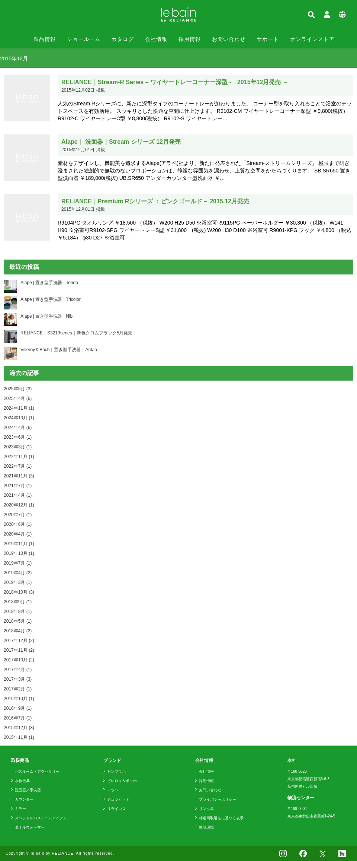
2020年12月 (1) (19, 505)
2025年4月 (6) (18, 398)
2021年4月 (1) (18, 495)
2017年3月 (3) (18, 679)
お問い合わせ (228, 39)
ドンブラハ (116, 771)
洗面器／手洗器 (28, 790)
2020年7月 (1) (18, 514)
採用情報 (189, 39)
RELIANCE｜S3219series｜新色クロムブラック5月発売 (76, 333)
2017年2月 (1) (18, 689)
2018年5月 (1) (18, 621)
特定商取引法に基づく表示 (221, 818)
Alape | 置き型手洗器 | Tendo (49, 282)
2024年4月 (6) (18, 427)
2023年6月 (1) (18, 437)
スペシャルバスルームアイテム (41, 818)
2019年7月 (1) (18, 563)
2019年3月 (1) (18, 582)
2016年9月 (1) (18, 708)
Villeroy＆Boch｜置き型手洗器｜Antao (58, 349)
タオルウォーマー (30, 827)
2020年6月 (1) (18, 524)
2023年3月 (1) (18, 446)
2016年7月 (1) (18, 718)
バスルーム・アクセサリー (37, 771)
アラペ (112, 790)
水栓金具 (22, 781)
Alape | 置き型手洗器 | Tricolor (50, 299)
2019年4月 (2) (18, 572)
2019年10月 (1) (19, 553)
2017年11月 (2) (19, 650)
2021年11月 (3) (19, 476)
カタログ (123, 39)
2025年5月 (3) (18, 388)
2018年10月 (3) (19, 592)
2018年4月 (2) (18, 630)
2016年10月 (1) (19, 698)
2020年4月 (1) (18, 534)
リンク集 (206, 809)
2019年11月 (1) (19, 543)
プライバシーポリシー (217, 799)
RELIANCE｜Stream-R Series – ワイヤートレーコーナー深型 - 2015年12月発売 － (175, 82)
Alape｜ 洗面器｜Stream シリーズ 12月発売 (121, 142)
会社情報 (156, 39)
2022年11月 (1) (19, 456)
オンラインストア (312, 39)
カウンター (24, 799)
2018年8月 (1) (18, 611)
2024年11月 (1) (19, 408)
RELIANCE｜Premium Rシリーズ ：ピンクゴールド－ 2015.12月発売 (155, 201)
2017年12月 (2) (19, 640)
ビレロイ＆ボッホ (122, 781)
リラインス (116, 809)
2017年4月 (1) (18, 669)
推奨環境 (206, 827)
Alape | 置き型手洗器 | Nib (46, 316)
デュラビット (118, 799)
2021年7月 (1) (18, 485)
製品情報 (44, 39)
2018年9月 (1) (18, 601)
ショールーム (83, 39)
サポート (268, 39)
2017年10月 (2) (19, 660)
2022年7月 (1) (18, 466)
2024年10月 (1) (19, 417)
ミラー (20, 809)
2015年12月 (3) (19, 727)
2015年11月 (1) (19, 737)
